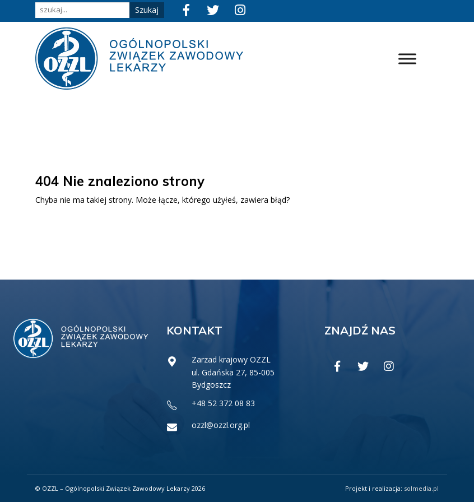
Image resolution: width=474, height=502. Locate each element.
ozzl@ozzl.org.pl (221, 425)
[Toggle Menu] (407, 58)
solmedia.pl (421, 488)
